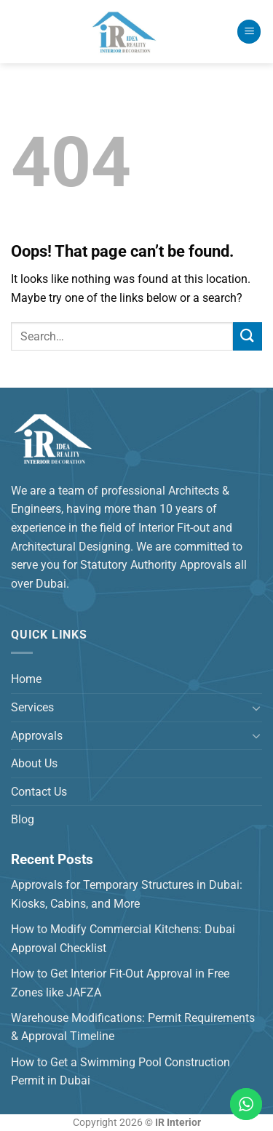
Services (32, 707)
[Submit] (247, 336)
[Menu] (249, 32)
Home (26, 679)
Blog (22, 819)
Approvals (37, 736)
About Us (34, 763)
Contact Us (39, 792)
